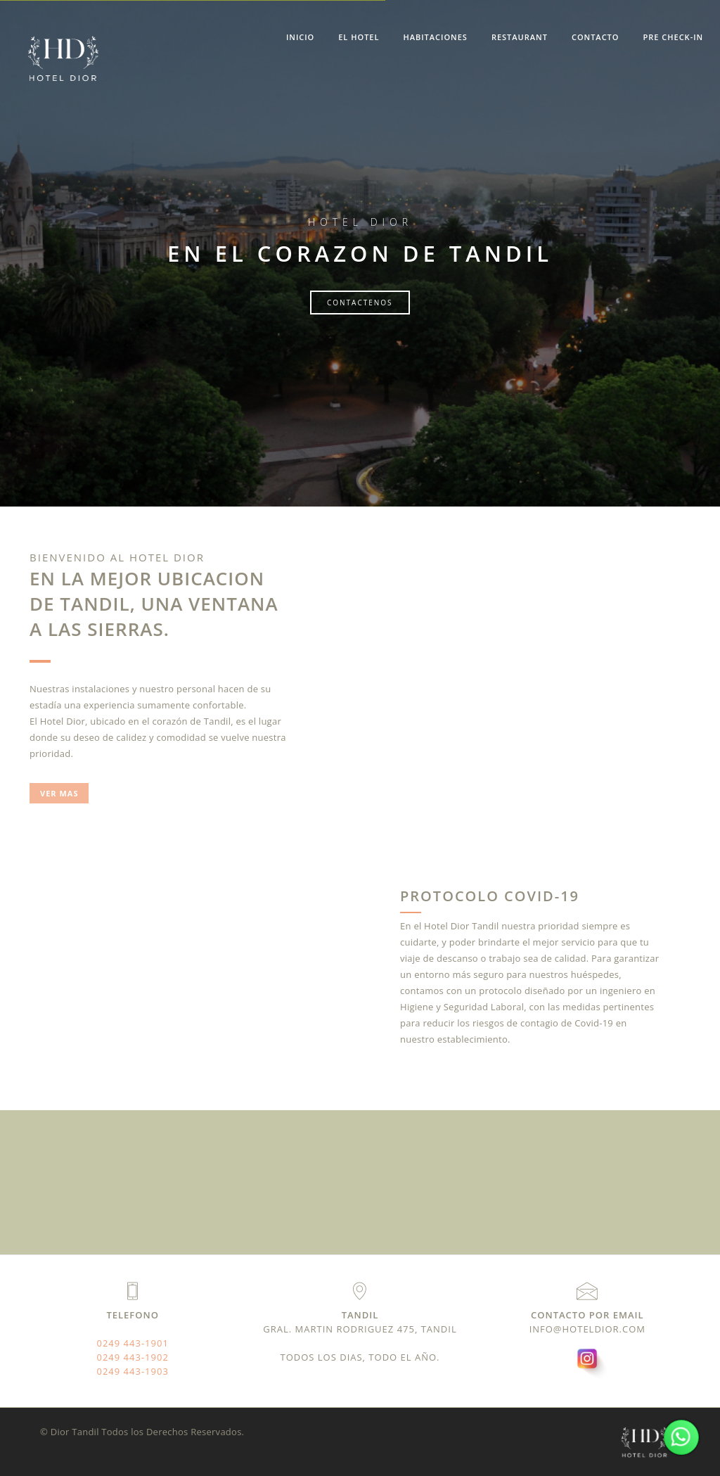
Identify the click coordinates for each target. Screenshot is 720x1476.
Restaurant (519, 37)
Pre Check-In (673, 37)
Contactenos (360, 302)
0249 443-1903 (133, 1371)
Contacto (595, 37)
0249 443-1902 (133, 1357)
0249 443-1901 (133, 1343)
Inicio (300, 37)
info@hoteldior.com (587, 1329)
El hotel (358, 37)
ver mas (59, 793)
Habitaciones (435, 37)
